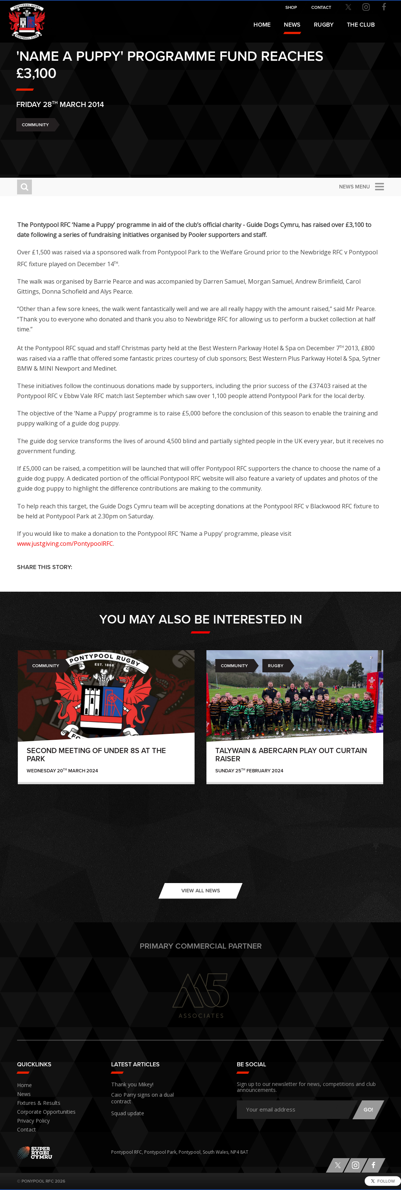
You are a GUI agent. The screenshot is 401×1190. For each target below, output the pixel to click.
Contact (25, 1130)
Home (262, 25)
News (292, 25)
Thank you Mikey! (129, 1083)
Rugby (276, 665)
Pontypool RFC (22, 17)
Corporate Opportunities (43, 1112)
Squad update (126, 1105)
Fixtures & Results (35, 1103)
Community (35, 144)
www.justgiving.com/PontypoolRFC (65, 543)
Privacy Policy (31, 1121)
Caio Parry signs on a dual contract (147, 1094)
